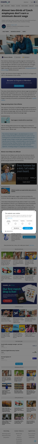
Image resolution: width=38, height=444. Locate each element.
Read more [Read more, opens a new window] (10, 218)
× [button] (34, 211)
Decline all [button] (16, 228)
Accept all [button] (27, 228)
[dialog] (19, 222)
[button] (9, 231)
